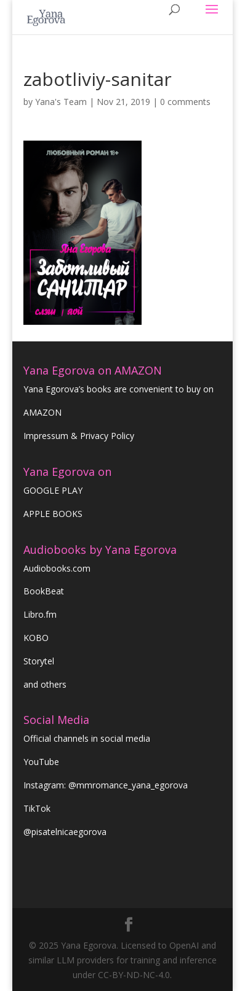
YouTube (41, 762)
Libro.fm (40, 614)
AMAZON (42, 412)
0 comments (185, 101)
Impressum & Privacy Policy (78, 435)
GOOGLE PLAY (52, 490)
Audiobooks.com (56, 568)
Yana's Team (61, 101)
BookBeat (43, 591)
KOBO (36, 637)
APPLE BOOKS (52, 513)
